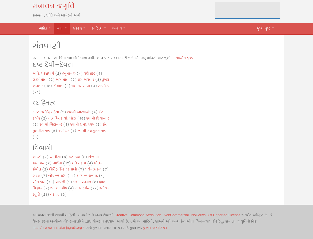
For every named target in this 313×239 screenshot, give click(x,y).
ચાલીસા (55, 157)
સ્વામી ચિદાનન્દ (51, 124)
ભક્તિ (44, 28)
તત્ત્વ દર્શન (82, 188)
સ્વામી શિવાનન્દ (97, 118)
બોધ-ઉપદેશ (57, 176)
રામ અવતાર (86, 79)
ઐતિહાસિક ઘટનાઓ (63, 169)
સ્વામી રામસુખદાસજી (91, 131)
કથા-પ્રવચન (82, 182)
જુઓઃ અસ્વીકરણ (155, 228)
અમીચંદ (63, 131)
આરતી (37, 157)
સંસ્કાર (79, 28)
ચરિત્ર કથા (79, 163)
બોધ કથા (39, 182)
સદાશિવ (104, 86)
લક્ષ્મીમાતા (40, 79)
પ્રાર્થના (57, 163)
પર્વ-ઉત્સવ (93, 169)
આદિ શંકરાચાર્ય (43, 73)
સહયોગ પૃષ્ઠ (184, 58)
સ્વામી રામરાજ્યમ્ (82, 124)
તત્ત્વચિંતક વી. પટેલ (62, 118)
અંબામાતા (63, 79)
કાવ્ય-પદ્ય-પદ (87, 176)
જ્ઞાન (62, 28)
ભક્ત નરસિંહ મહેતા (46, 112)
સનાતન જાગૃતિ (54, 6)
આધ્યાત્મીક (58, 188)
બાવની (60, 182)
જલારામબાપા (81, 86)
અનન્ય (118, 28)
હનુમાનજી (69, 73)
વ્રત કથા (74, 157)
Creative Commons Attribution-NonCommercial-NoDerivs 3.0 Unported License (177, 215)
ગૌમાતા (58, 86)
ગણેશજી (89, 73)
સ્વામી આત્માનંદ (79, 112)
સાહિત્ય (99, 28)
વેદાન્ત (55, 194)
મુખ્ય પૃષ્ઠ (265, 28)
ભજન (36, 176)
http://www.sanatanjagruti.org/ (59, 228)
